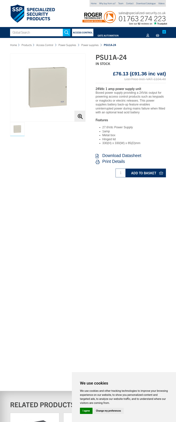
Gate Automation (108, 35)
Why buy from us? (107, 3)
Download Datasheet (121, 155)
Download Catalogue (146, 3)
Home (94, 3)
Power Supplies (67, 45)
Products (26, 45)
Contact (130, 3)
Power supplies (90, 45)
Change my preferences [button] (108, 410)
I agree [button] (86, 410)
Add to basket (143, 173)
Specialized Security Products (32, 13)
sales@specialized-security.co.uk (142, 13)
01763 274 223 (142, 18)
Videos (161, 3)
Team (120, 3)
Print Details (113, 161)
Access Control (83, 32)
